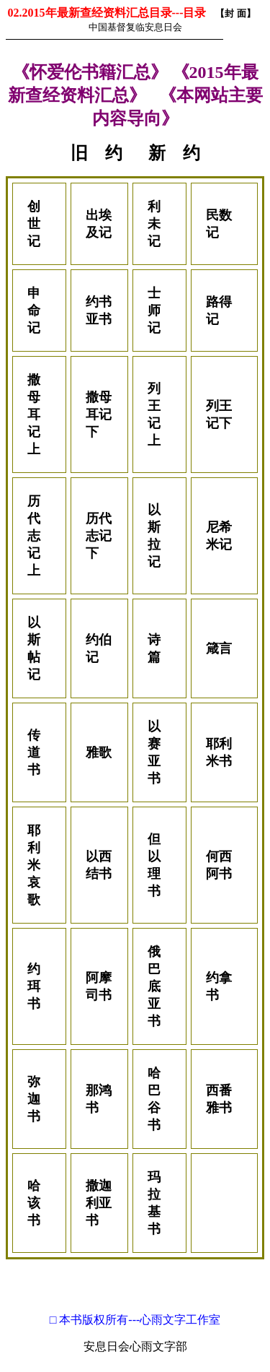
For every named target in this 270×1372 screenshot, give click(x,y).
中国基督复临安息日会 (135, 27)
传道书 (33, 752)
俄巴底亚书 (154, 986)
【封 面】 (235, 13)
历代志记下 (99, 535)
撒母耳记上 (33, 414)
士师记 (154, 310)
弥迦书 (33, 1099)
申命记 (33, 310)
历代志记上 (33, 536)
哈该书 (33, 1203)
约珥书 (33, 986)
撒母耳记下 (99, 414)
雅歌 (99, 752)
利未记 (154, 223)
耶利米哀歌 (33, 865)
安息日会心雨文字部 (135, 1346)
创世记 (33, 223)
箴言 (219, 648)
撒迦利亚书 (99, 1203)
